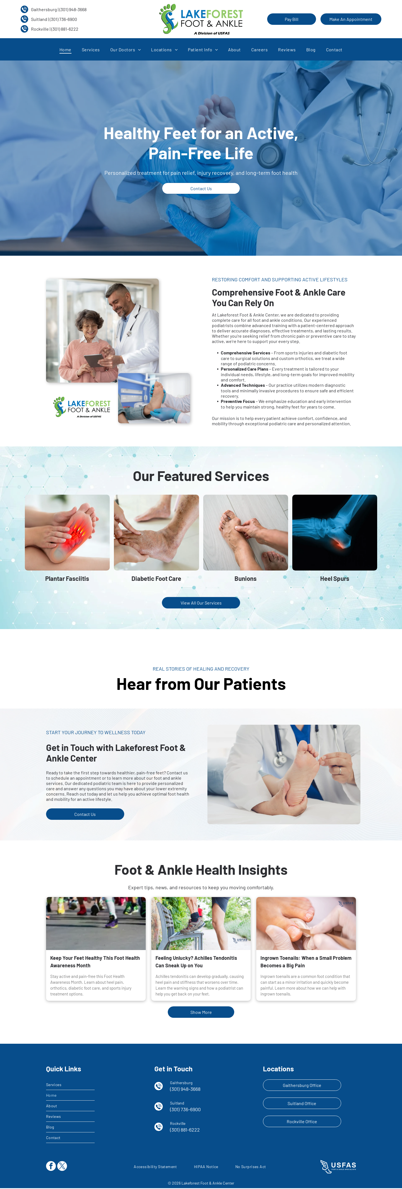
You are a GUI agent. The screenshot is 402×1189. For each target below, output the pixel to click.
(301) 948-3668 (73, 9)
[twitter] (62, 1167)
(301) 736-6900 (63, 19)
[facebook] (51, 1167)
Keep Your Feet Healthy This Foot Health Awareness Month (95, 962)
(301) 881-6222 (64, 29)
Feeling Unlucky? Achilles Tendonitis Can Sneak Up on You (196, 962)
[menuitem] (65, 49)
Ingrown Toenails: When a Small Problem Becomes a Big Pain (305, 962)
